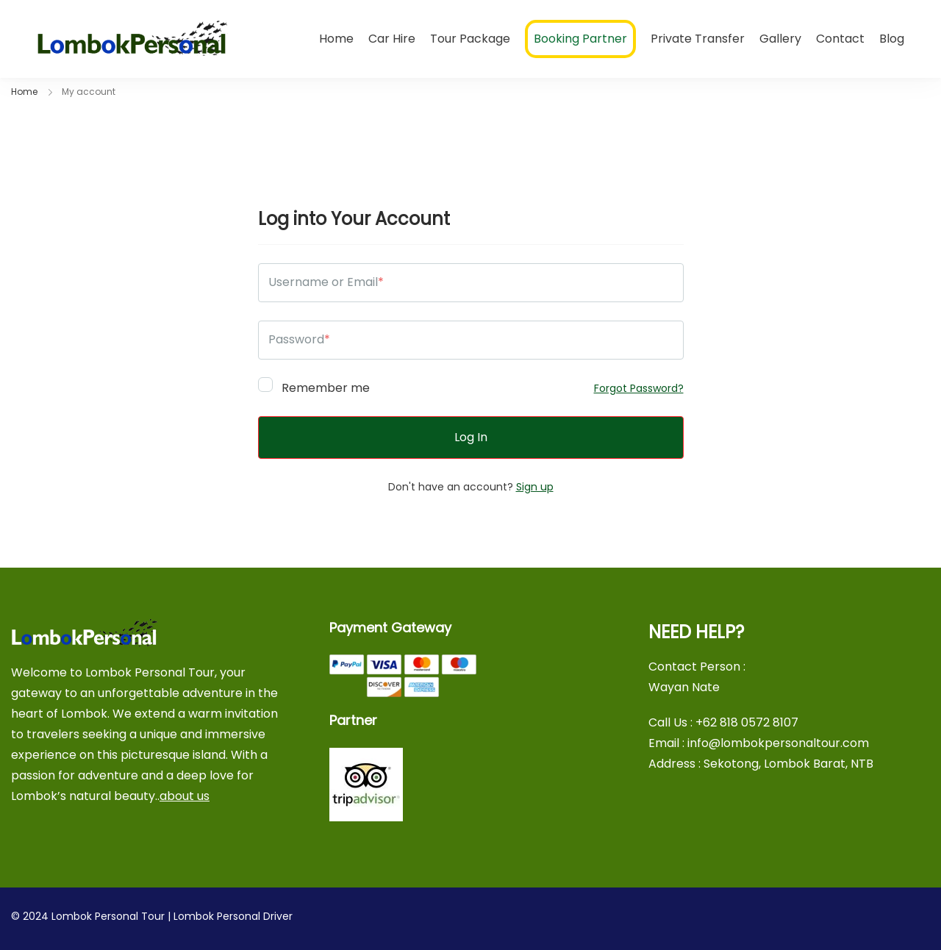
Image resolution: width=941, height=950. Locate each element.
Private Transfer (698, 38)
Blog (891, 38)
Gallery (780, 38)
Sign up (535, 486)
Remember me (314, 385)
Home (336, 38)
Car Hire (391, 38)
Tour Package (470, 38)
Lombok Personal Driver (233, 916)
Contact (840, 38)
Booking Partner (580, 38)
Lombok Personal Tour (108, 916)
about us (185, 796)
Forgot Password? (639, 388)
